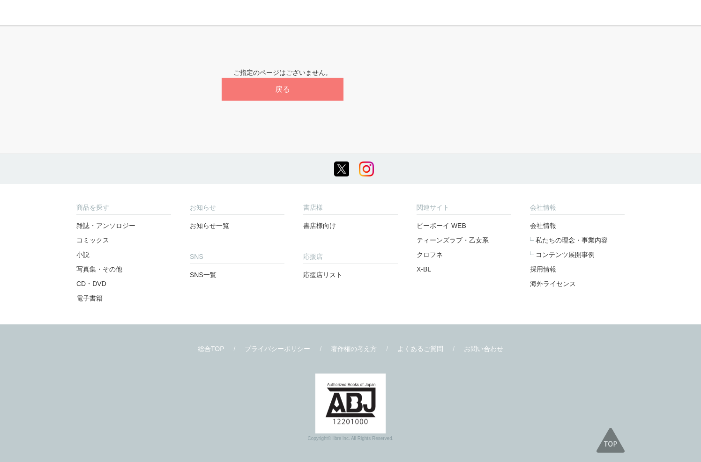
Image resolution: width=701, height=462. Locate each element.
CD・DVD (91, 283)
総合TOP (211, 348)
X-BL (424, 269)
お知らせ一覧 (209, 225)
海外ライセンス (553, 283)
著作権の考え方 (354, 348)
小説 (82, 254)
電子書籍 (89, 298)
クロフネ (430, 254)
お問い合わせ (483, 348)
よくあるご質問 (420, 348)
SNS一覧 (203, 275)
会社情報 (543, 225)
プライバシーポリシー (277, 348)
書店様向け (319, 225)
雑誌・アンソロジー (105, 225)
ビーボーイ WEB (441, 225)
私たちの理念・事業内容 (572, 240)
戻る (282, 89)
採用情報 (543, 269)
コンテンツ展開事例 (565, 254)
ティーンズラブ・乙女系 (453, 240)
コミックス (92, 240)
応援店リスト (323, 275)
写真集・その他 (99, 269)
